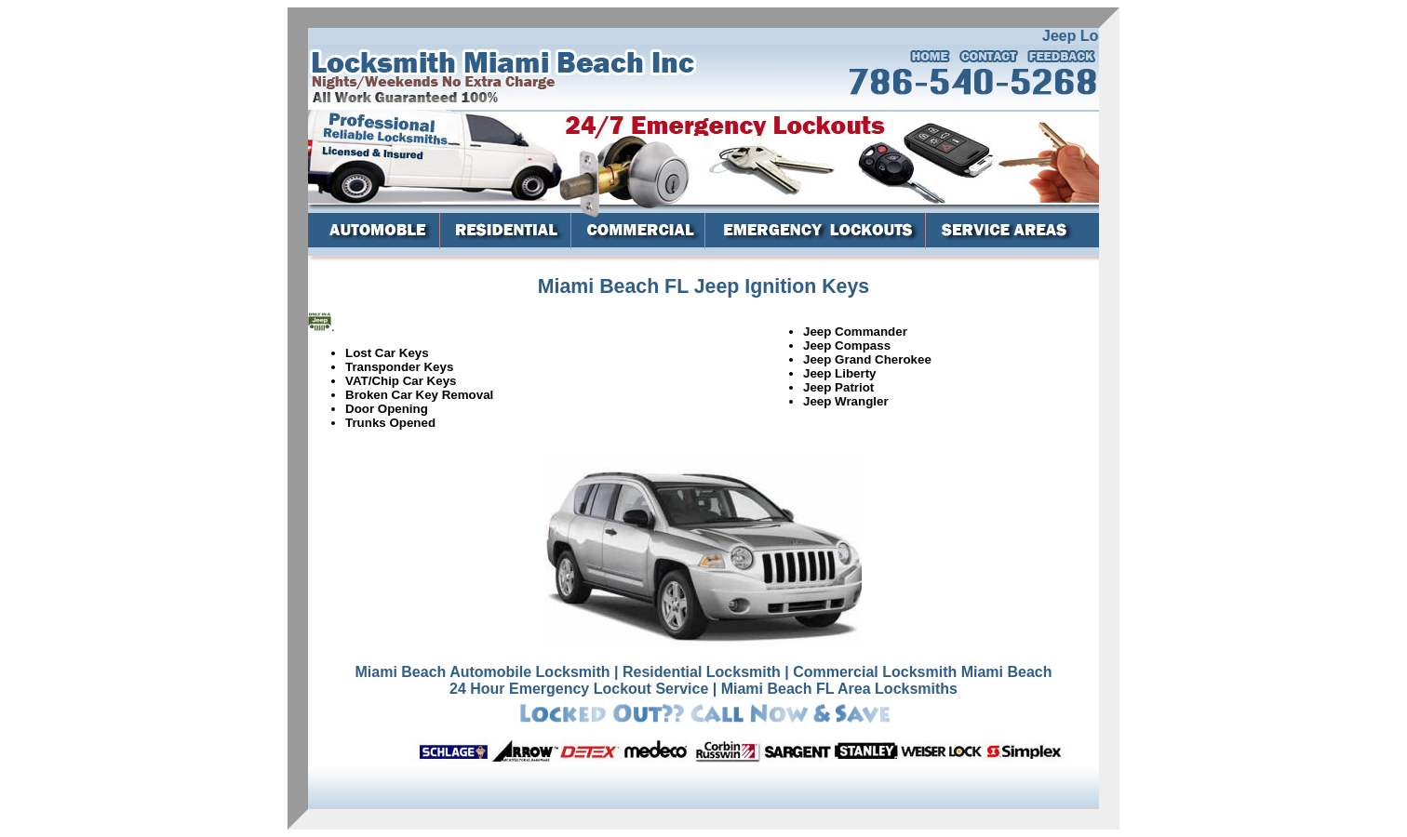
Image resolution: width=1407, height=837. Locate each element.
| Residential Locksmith (697, 672)
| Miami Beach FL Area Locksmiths (835, 689)
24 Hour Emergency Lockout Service (578, 689)
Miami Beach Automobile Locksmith (482, 672)
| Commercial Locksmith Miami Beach (918, 672)
